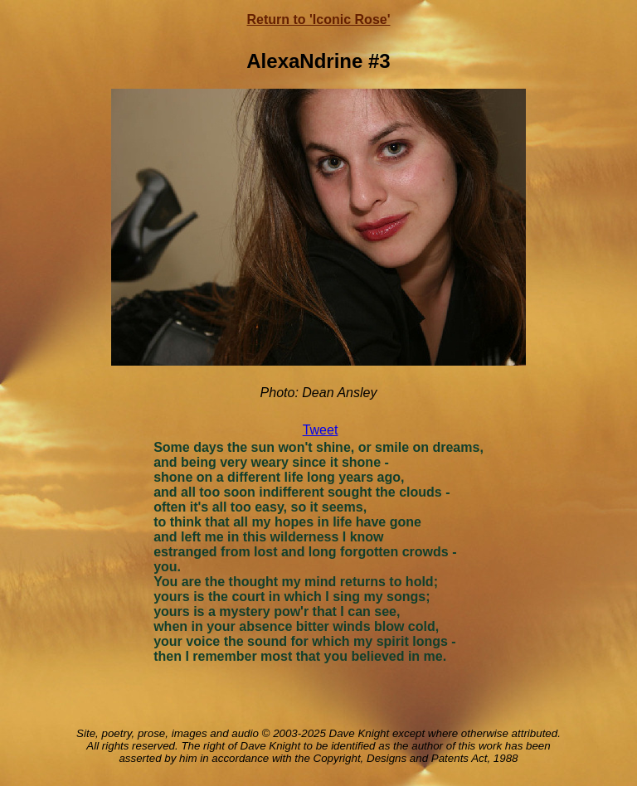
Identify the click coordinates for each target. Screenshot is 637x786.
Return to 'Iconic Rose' (319, 19)
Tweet (320, 430)
